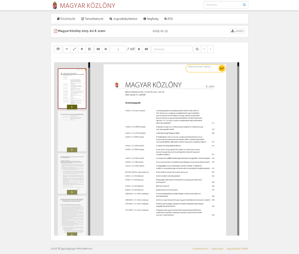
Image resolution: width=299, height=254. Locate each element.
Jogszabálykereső (123, 18)
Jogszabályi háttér (237, 248)
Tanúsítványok (92, 18)
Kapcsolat (217, 248)
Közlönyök (66, 18)
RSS (169, 18)
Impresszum (200, 248)
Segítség (151, 18)
